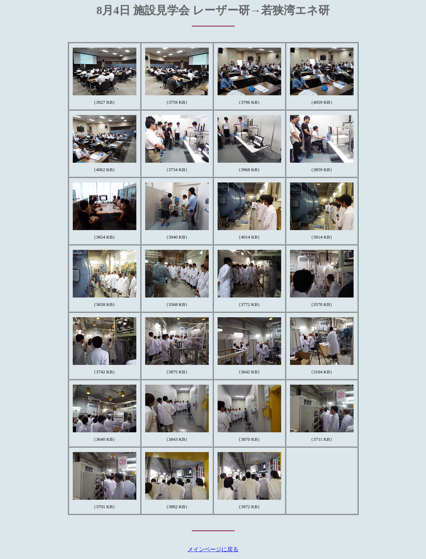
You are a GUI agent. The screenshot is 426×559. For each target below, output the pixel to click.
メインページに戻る (213, 549)
